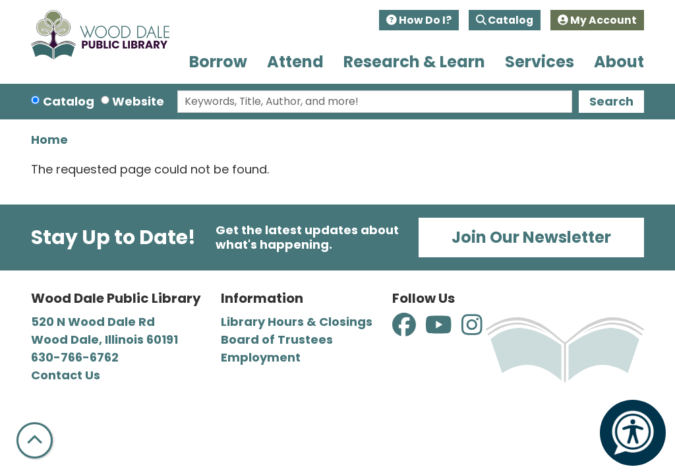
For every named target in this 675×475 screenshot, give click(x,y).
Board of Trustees (277, 339)
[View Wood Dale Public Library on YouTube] (440, 329)
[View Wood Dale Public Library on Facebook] (405, 329)
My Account (597, 20)
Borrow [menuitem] (218, 62)
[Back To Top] (34, 440)
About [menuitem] (619, 62)
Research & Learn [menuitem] (414, 62)
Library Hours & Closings (296, 321)
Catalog (505, 20)
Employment (261, 357)
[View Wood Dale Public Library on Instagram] (472, 329)
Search (611, 101)
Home (49, 139)
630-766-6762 (75, 357)
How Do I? (419, 20)
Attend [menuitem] (295, 62)
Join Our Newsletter (531, 237)
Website (138, 101)
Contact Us (65, 375)
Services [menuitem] (539, 62)
